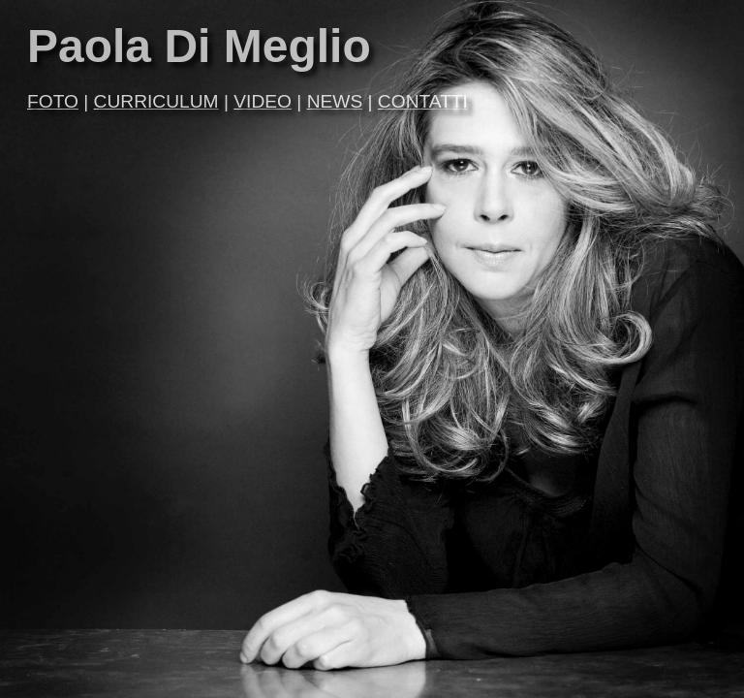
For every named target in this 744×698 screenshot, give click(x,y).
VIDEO (262, 101)
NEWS (335, 101)
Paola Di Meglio (199, 46)
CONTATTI (423, 101)
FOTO (52, 101)
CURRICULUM (156, 101)
